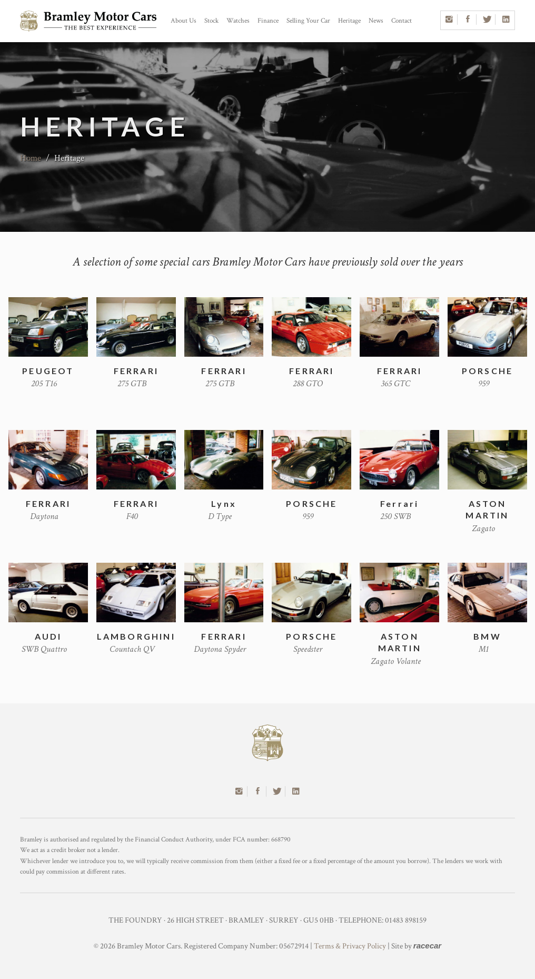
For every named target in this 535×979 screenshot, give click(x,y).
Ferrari (399, 503)
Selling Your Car (308, 20)
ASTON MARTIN (487, 509)
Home (30, 158)
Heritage (349, 20)
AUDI (48, 636)
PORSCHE (487, 371)
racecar (427, 945)
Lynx (223, 503)
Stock (211, 20)
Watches (238, 20)
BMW (487, 636)
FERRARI (136, 371)
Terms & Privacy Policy (350, 946)
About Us (183, 20)
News (376, 20)
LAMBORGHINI (136, 636)
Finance (268, 20)
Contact (401, 20)
